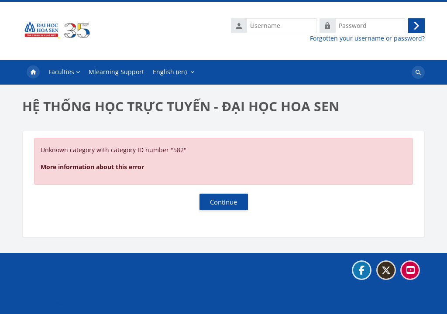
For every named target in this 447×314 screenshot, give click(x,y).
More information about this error (92, 167)
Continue (223, 202)
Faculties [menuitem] (61, 72)
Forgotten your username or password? (367, 38)
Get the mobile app (55, 302)
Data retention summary (63, 291)
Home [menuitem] (33, 72)
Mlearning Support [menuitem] (116, 72)
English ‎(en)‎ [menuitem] (170, 72)
